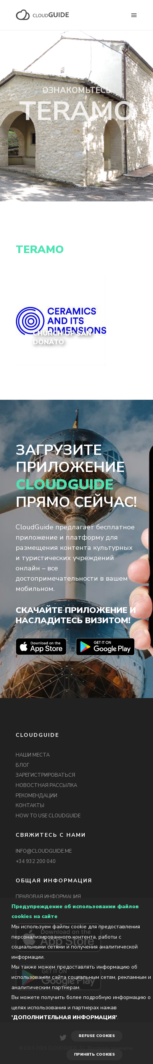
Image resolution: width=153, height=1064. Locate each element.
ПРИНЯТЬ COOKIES (94, 1054)
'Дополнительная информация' (64, 1017)
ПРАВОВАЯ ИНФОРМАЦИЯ (48, 896)
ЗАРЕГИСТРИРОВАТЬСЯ (45, 775)
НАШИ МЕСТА (33, 755)
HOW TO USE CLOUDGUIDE (48, 815)
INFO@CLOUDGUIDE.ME (44, 851)
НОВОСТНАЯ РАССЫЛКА (46, 785)
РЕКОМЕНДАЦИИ (36, 795)
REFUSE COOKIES (97, 1036)
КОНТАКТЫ (30, 805)
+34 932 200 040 (36, 861)
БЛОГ (22, 765)
